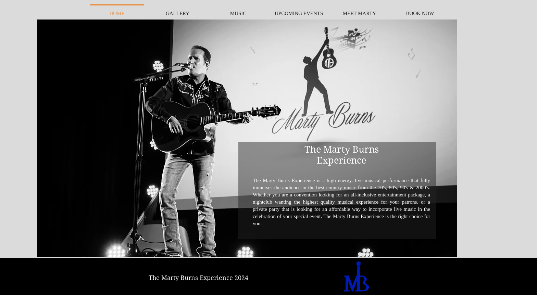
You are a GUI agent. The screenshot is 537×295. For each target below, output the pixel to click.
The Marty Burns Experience (341, 155)
